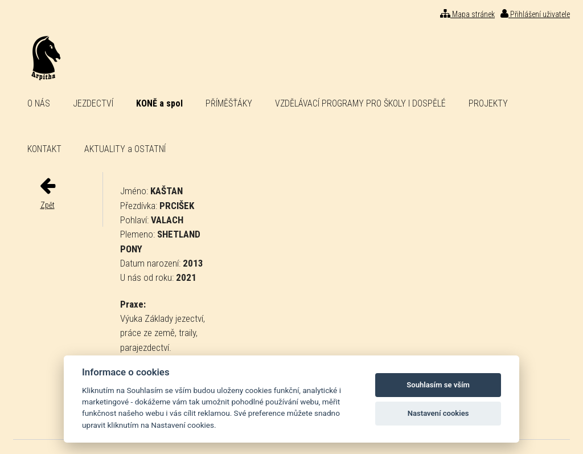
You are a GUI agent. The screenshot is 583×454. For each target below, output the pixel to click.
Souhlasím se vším (438, 385)
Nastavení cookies (438, 413)
